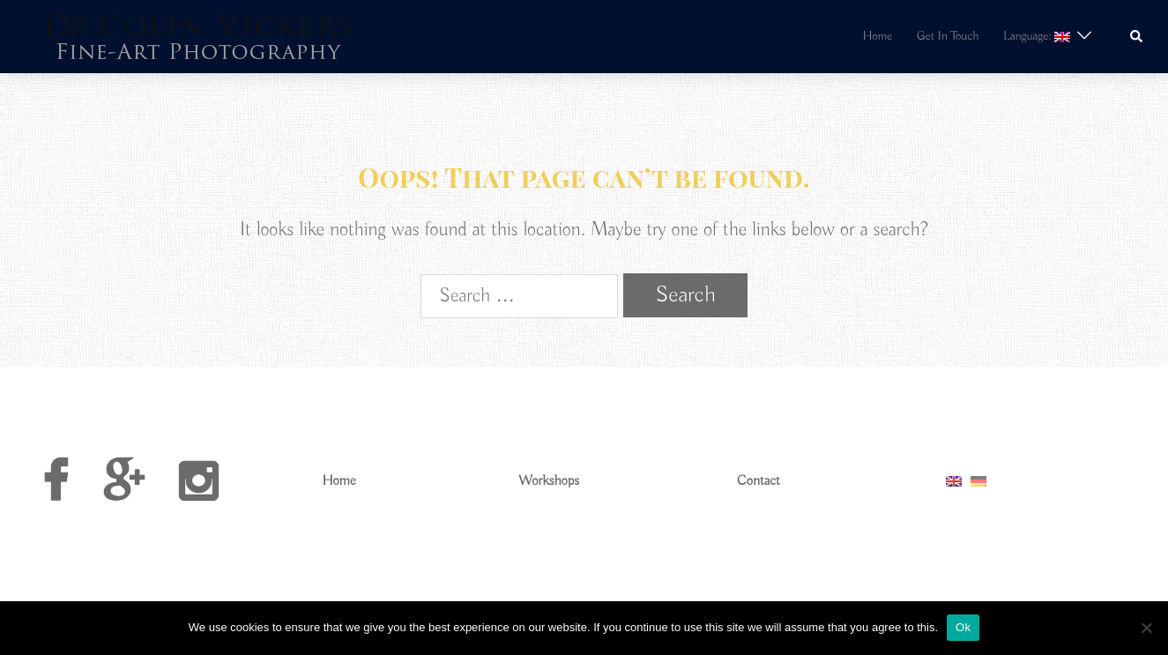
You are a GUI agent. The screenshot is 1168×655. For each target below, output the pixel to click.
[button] (1137, 37)
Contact (758, 481)
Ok (963, 627)
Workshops (548, 481)
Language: (1036, 36)
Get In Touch (947, 36)
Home (877, 36)
